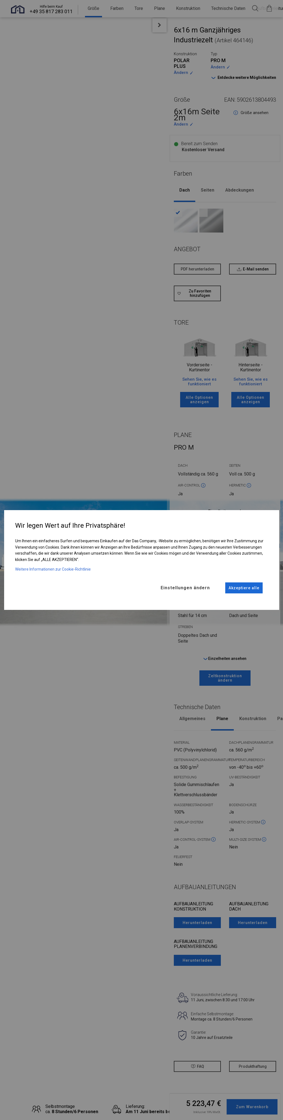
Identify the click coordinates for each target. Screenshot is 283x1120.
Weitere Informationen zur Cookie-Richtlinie (53, 569)
